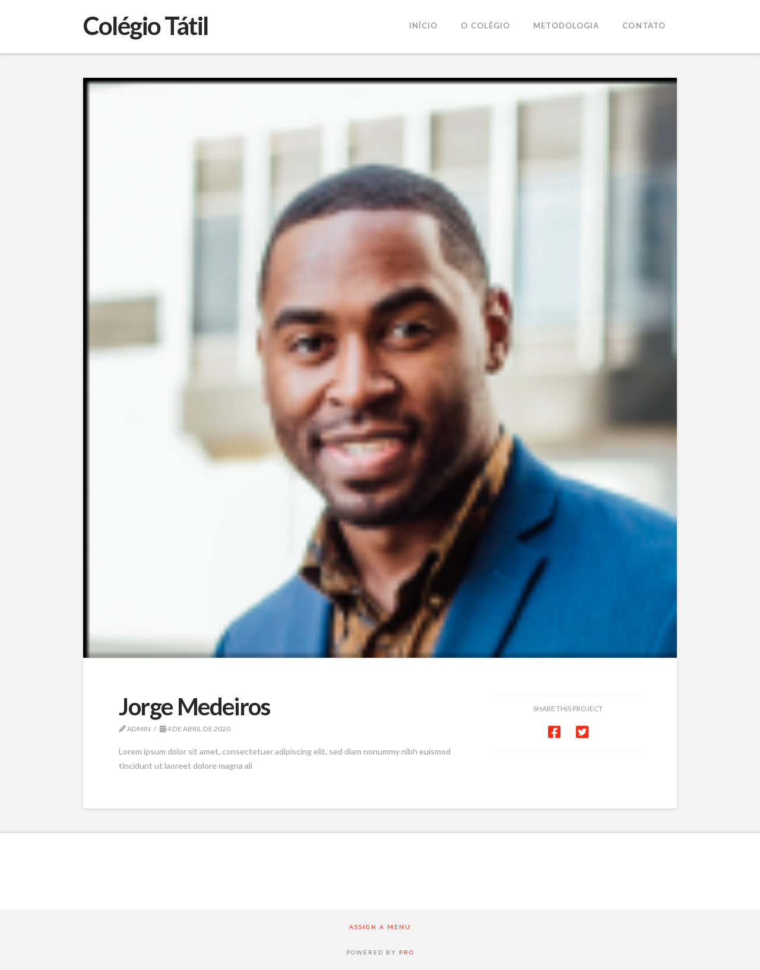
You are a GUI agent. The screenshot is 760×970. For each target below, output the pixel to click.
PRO (406, 952)
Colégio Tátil (145, 25)
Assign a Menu (380, 926)
